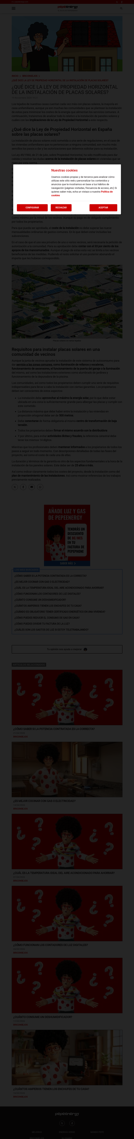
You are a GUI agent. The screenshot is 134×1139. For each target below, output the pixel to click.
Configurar (32, 207)
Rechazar (61, 207)
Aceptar (103, 207)
